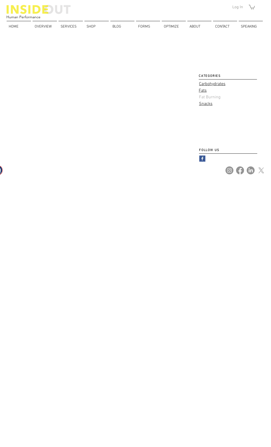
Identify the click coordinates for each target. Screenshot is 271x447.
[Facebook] (240, 170)
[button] (252, 6)
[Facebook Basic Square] (202, 159)
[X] (261, 170)
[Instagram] (229, 170)
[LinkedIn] (251, 170)
